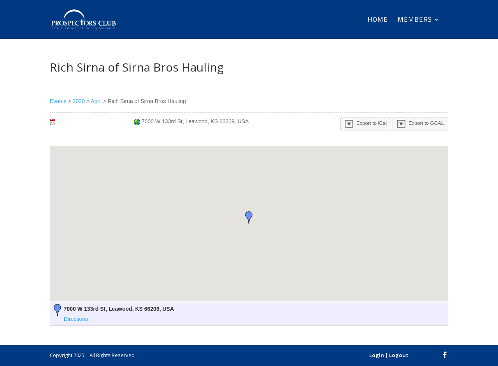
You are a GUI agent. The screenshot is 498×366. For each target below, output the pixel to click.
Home (378, 21)
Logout (399, 355)
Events (58, 101)
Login (376, 355)
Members (415, 21)
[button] (249, 217)
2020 (79, 101)
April (96, 101)
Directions (76, 319)
